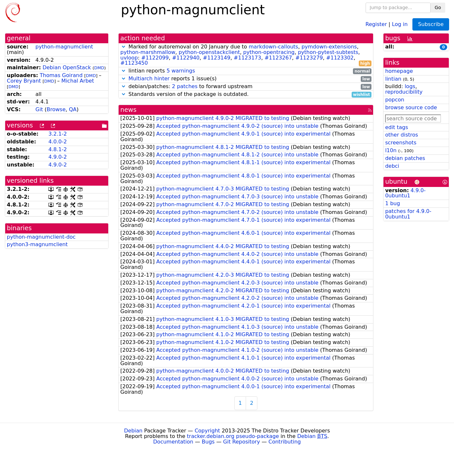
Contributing (284, 442)
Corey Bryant (24, 81)
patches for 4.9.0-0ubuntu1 (408, 214)
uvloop (129, 58)
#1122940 (186, 58)
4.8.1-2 (57, 149)
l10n (390, 150)
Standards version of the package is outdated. (245, 94)
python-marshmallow (147, 52)
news (128, 109)
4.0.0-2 (57, 142)
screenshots (400, 142)
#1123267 (278, 58)
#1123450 (134, 63)
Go (438, 7)
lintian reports (245, 71)
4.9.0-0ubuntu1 (405, 193)
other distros (401, 135)
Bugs (208, 442)
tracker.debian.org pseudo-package (233, 436)
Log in (400, 24)
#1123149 (216, 58)
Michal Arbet (77, 81)
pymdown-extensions (329, 47)
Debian (133, 431)
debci (392, 166)
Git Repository (241, 442)
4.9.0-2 (57, 157)
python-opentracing (268, 52)
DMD (99, 67)
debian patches (405, 158)
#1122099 (155, 58)
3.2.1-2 (57, 134)
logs (410, 86)
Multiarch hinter (149, 78)
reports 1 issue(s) (245, 79)
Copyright (207, 431)
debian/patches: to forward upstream (245, 86)
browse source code (411, 107)
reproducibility (403, 92)
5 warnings (180, 71)
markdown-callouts (273, 47)
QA (73, 109)
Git (39, 109)
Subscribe (431, 24)
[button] (123, 47)
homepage (399, 71)
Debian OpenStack (67, 67)
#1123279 (309, 58)
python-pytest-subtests (328, 52)
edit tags (396, 127)
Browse (56, 109)
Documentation (173, 442)
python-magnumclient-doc (41, 237)
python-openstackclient (209, 52)
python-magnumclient (64, 47)
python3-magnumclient (37, 244)
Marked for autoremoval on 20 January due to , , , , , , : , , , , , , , (245, 55)
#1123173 (247, 58)
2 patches (185, 86)
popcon (394, 100)
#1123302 (340, 58)
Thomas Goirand (61, 75)
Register (376, 24)
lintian (393, 79)
